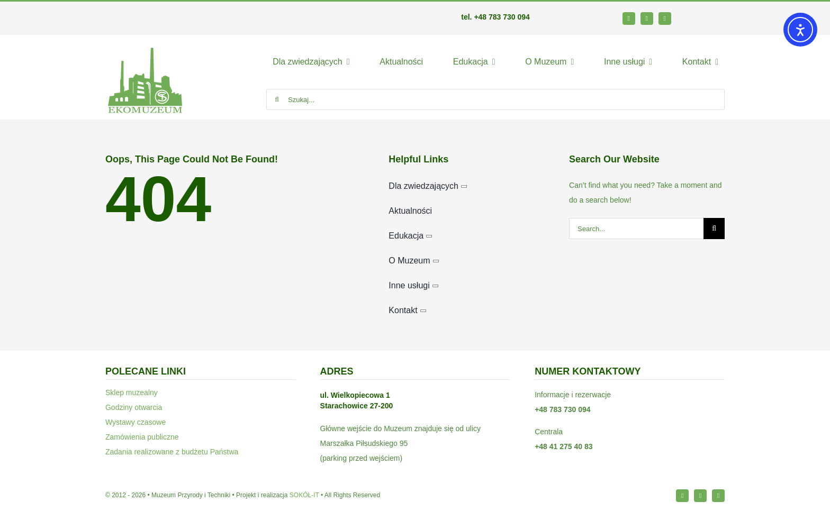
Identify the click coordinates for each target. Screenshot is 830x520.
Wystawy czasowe (135, 422)
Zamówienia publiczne (142, 437)
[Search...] (636, 228)
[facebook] (628, 18)
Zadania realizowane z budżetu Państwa (171, 452)
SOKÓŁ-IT (304, 495)
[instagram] (646, 18)
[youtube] (664, 18)
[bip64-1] (710, 16)
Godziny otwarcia (133, 407)
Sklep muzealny (131, 392)
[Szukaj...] (495, 99)
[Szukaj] (276, 99)
